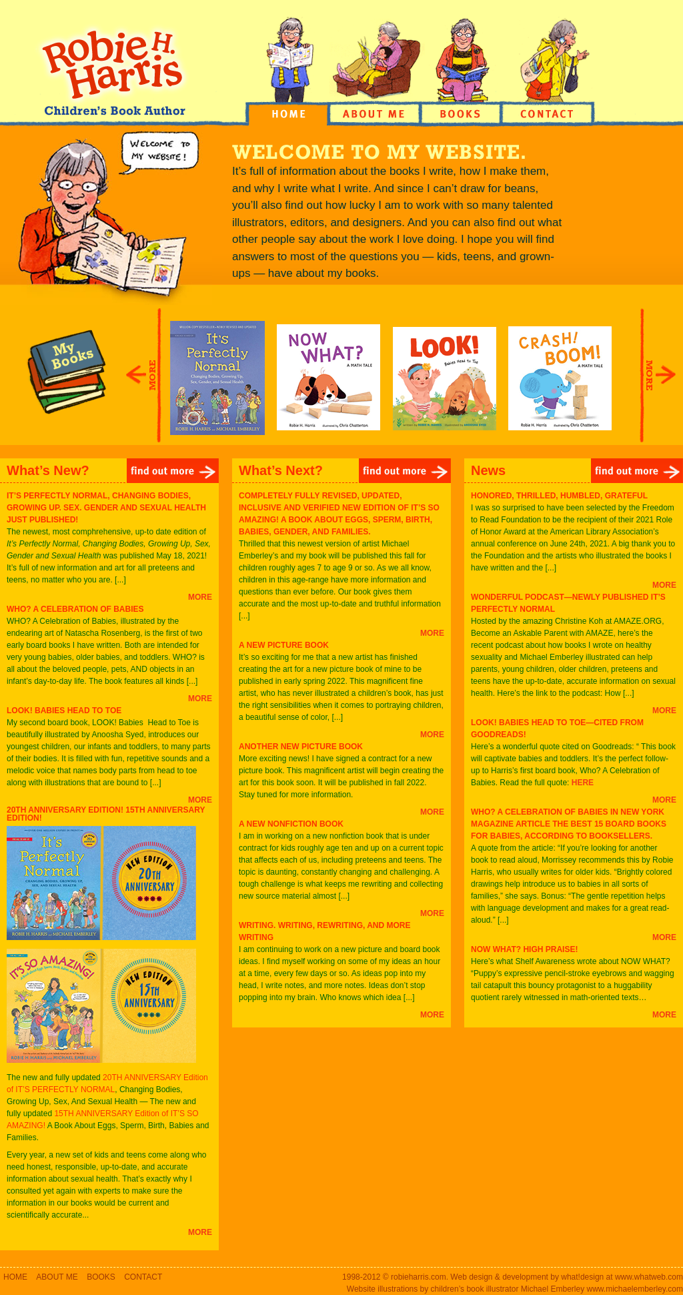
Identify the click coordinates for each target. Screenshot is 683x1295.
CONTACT (143, 1277)
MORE (200, 597)
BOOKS (101, 1277)
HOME (15, 1277)
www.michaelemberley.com (635, 1289)
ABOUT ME (56, 1277)
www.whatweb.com (649, 1277)
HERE (583, 782)
